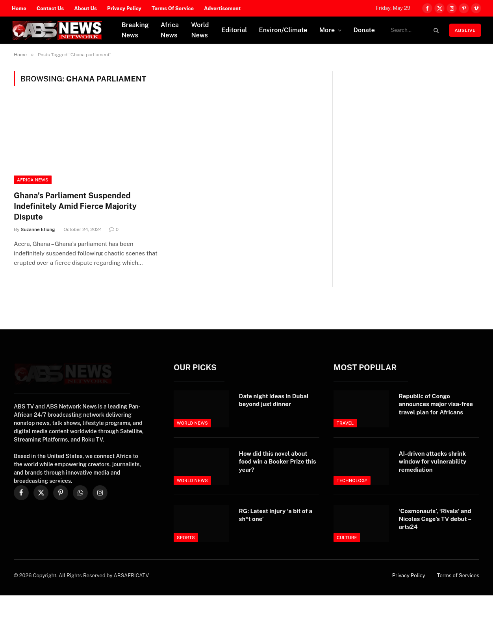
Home (19, 8)
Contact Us (50, 8)
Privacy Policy (124, 8)
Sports (186, 537)
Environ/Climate (283, 30)
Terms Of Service (173, 8)
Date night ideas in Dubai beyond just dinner (274, 400)
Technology (352, 480)
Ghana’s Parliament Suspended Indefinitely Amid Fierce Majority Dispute (75, 206)
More (327, 30)
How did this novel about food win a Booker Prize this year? (277, 461)
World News (200, 30)
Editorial (234, 30)
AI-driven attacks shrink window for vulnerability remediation (433, 461)
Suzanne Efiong (37, 229)
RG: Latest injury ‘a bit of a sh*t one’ (275, 515)
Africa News (170, 30)
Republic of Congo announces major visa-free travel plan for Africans (436, 404)
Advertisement (222, 8)
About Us (85, 8)
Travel (345, 423)
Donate (364, 30)
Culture (347, 537)
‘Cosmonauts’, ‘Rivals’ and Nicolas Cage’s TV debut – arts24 (435, 519)
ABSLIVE (465, 30)
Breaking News (135, 30)
